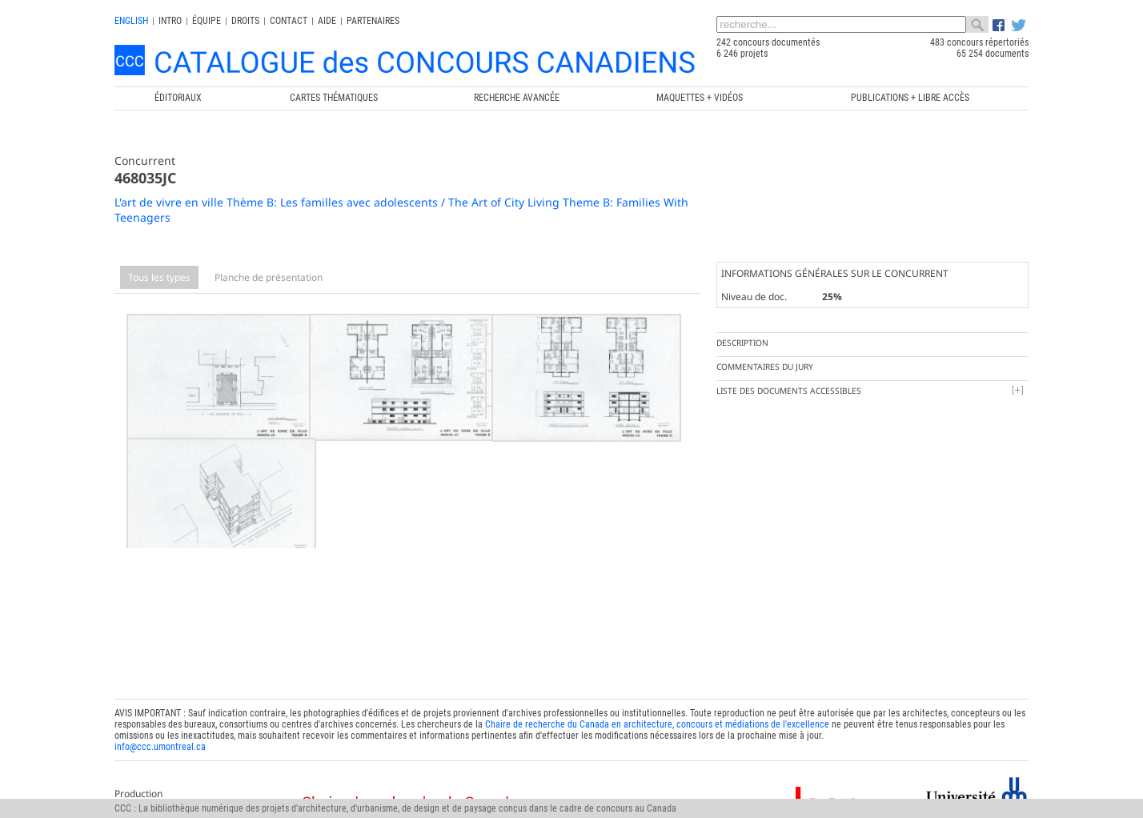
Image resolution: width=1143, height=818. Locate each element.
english (131, 20)
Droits (245, 20)
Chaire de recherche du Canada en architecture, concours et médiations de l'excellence (657, 705)
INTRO (170, 20)
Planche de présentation (269, 277)
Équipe (206, 20)
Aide (327, 20)
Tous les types (159, 277)
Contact (288, 20)
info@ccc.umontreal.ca (160, 727)
